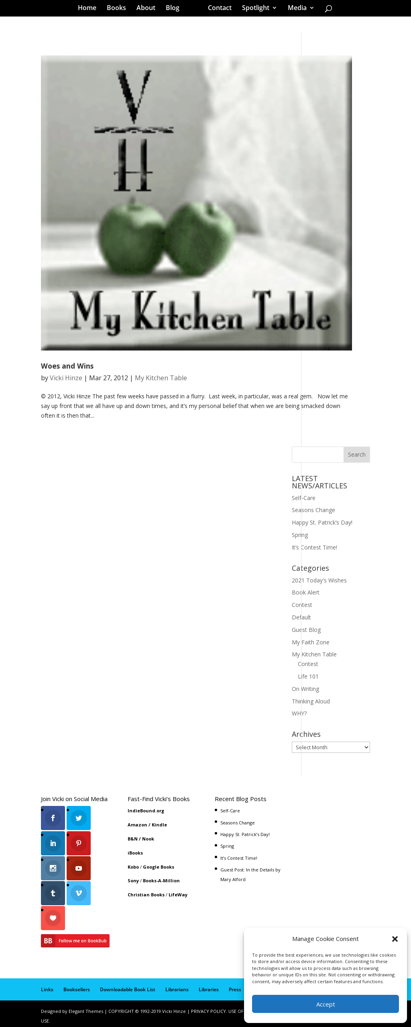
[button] (395, 939)
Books (119, 9)
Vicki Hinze (66, 377)
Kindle (159, 825)
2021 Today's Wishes (319, 580)
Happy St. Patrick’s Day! (322, 522)
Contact (217, 9)
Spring (300, 535)
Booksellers (76, 984)
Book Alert (305, 592)
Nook (148, 839)
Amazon (137, 825)
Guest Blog (306, 629)
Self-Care (303, 498)
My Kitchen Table (161, 377)
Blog (175, 9)
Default (301, 617)
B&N (133, 839)
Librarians (177, 984)
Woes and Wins (67, 366)
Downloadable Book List (127, 984)
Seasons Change (313, 510)
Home (90, 9)
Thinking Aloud (311, 701)
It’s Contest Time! (314, 547)
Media (294, 9)
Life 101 (308, 676)
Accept (325, 1004)
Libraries (209, 984)
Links (47, 984)
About (148, 9)
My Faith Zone (311, 642)
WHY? (299, 713)
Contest (302, 605)
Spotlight (253, 9)
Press (235, 984)
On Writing (305, 689)
